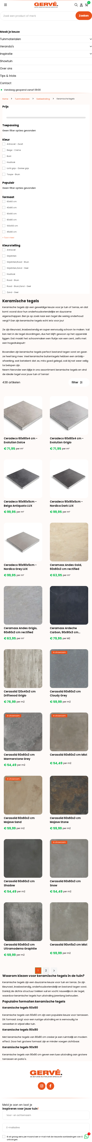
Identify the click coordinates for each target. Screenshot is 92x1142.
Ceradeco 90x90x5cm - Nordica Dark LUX (66, 504)
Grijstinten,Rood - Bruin (18, 262)
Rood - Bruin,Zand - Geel (19, 286)
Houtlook (11, 162)
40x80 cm (12, 207)
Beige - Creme (14, 150)
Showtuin (6, 61)
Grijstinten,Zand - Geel (17, 268)
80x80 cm (12, 219)
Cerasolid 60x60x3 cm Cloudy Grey (65, 694)
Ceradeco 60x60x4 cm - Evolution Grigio (66, 440)
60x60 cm (12, 201)
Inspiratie (6, 54)
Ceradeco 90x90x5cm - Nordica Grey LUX (20, 567)
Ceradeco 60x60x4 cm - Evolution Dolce (20, 440)
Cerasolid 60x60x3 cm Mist (68, 755)
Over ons (6, 68)
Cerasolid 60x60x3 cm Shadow (19, 883)
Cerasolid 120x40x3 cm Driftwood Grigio (20, 694)
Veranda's (7, 46)
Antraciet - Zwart (15, 144)
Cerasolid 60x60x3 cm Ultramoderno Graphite (20, 947)
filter (77, 382)
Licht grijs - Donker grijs (18, 168)
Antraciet (11, 249)
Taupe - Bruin (13, 174)
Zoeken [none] (84, 16)
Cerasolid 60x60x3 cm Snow (65, 883)
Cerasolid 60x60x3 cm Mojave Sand (19, 820)
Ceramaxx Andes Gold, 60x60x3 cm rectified (66, 567)
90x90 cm (12, 213)
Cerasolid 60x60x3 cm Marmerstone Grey (19, 757)
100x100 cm (12, 225)
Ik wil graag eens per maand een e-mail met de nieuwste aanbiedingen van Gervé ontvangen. (47, 1138)
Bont (9, 156)
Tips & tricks (8, 76)
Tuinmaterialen (10, 39)
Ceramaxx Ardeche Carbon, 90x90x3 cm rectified (64, 630)
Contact (5, 83)
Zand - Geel (12, 292)
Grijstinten (11, 256)
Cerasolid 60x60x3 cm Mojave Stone (65, 820)
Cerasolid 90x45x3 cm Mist (68, 945)
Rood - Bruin (13, 280)
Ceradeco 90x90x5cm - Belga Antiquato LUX (20, 504)
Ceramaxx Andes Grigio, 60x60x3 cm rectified (20, 630)
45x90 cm (12, 231)
